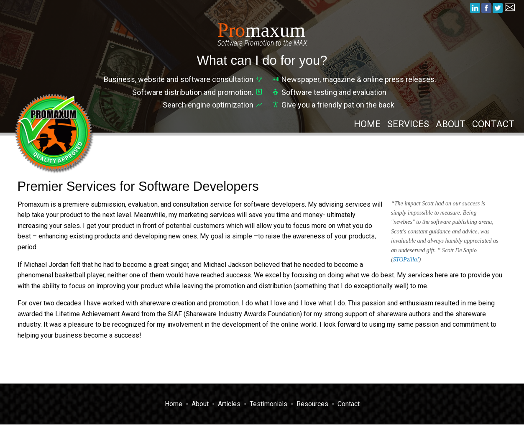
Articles (229, 404)
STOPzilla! (406, 259)
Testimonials (268, 404)
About (450, 124)
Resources (312, 404)
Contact (493, 124)
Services (408, 124)
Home (367, 124)
